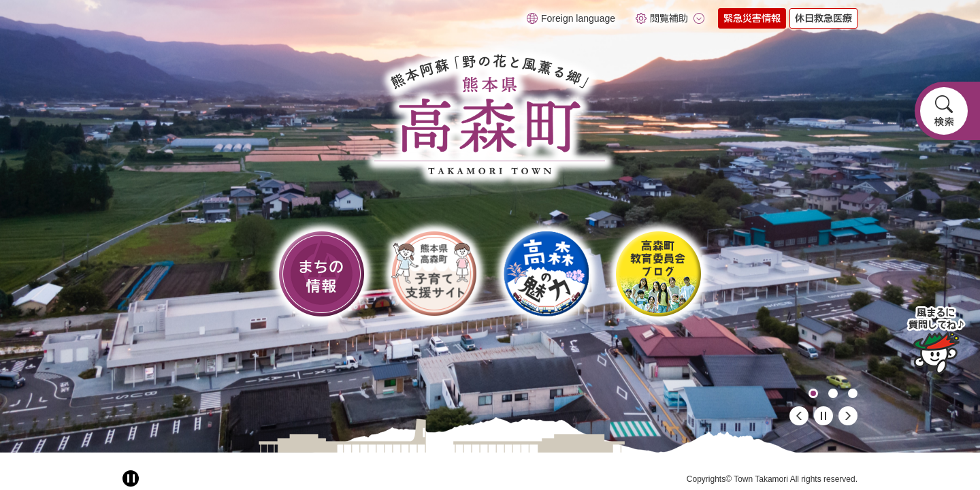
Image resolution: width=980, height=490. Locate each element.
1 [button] (813, 393)
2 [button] (833, 393)
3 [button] (853, 393)
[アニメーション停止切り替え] (130, 478)
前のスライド (798, 415)
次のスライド (848, 415)
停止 (823, 415)
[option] (490, 226)
